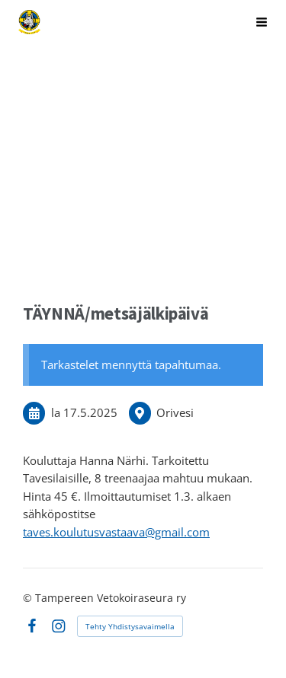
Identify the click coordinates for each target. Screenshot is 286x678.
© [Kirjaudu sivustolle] (29, 597)
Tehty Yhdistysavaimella (130, 626)
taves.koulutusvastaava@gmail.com (116, 532)
